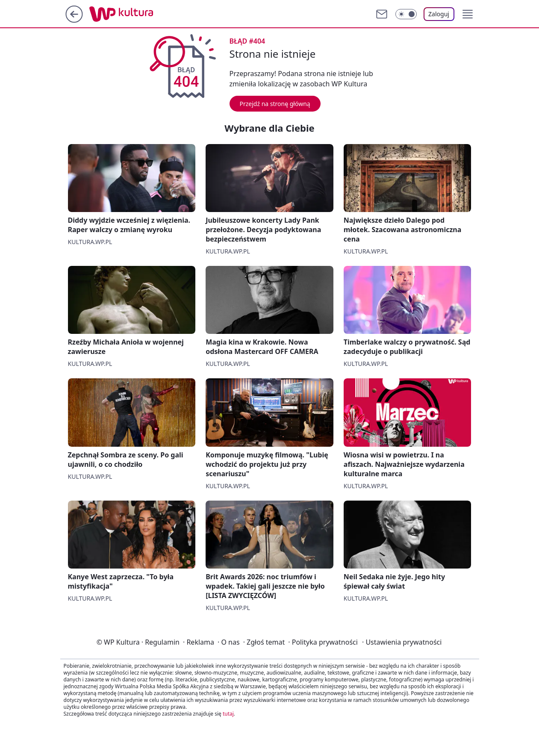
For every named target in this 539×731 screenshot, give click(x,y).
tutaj (228, 713)
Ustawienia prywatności (402, 642)
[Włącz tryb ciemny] (406, 14)
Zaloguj (438, 14)
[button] (467, 14)
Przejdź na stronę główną (275, 104)
